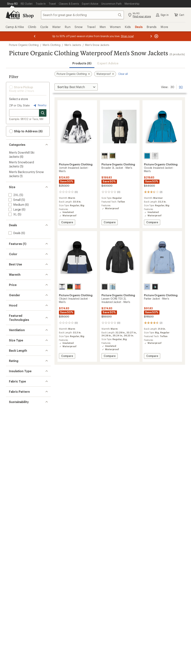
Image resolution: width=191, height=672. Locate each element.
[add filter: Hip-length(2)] (18, 525)
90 (181, 87)
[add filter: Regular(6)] (16, 502)
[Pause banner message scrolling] (156, 36)
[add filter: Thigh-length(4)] (19, 530)
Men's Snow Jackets (97, 44)
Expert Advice (107, 63)
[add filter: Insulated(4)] (17, 261)
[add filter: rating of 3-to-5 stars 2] (25, 553)
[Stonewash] (112, 287)
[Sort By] (76, 87)
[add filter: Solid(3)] (14, 623)
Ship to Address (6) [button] (26, 131)
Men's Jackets (73, 44)
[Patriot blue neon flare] (78, 287)
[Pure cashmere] (104, 156)
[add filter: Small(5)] (14, 199)
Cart (179, 15)
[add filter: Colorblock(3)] (18, 628)
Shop (28, 15)
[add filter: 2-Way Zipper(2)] (19, 266)
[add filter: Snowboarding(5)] (21, 342)
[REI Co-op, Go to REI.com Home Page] (13, 14)
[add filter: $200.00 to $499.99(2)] (24, 399)
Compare (67, 222)
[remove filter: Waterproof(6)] (18, 251)
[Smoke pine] (112, 156)
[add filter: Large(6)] (14, 209)
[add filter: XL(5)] (12, 214)
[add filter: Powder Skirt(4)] (19, 256)
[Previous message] (34, 36)
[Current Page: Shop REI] (12, 3)
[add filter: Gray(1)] (16, 304)
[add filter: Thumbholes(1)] (19, 271)
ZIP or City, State (19, 105)
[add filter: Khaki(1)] (16, 314)
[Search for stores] (42, 113)
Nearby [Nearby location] (39, 105)
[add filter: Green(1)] (17, 309)
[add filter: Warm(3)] (14, 366)
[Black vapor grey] (62, 287)
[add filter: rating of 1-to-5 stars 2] (25, 563)
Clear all (123, 73)
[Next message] (151, 36)
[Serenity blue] (147, 156)
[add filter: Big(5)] (13, 506)
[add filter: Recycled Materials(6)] (23, 646)
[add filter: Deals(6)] (14, 233)
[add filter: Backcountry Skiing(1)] (24, 347)
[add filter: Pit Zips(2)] (15, 483)
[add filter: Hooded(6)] (16, 436)
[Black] (155, 287)
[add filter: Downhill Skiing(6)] (21, 337)
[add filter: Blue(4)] (16, 294)
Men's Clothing (51, 44)
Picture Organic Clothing (24, 44)
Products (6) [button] (81, 63)
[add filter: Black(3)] (16, 289)
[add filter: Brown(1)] (17, 299)
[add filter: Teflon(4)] (15, 464)
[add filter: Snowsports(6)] (19, 332)
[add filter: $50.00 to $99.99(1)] (22, 389)
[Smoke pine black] (70, 287)
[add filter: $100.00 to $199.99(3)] (24, 394)
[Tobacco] (104, 287)
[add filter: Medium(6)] (16, 204)
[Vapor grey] (155, 156)
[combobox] (82, 15)
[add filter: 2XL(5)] (13, 195)
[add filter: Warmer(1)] (16, 370)
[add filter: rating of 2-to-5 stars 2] (25, 558)
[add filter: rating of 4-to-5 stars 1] (25, 548)
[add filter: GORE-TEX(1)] (18, 459)
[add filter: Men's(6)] (14, 417)
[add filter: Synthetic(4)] (17, 581)
